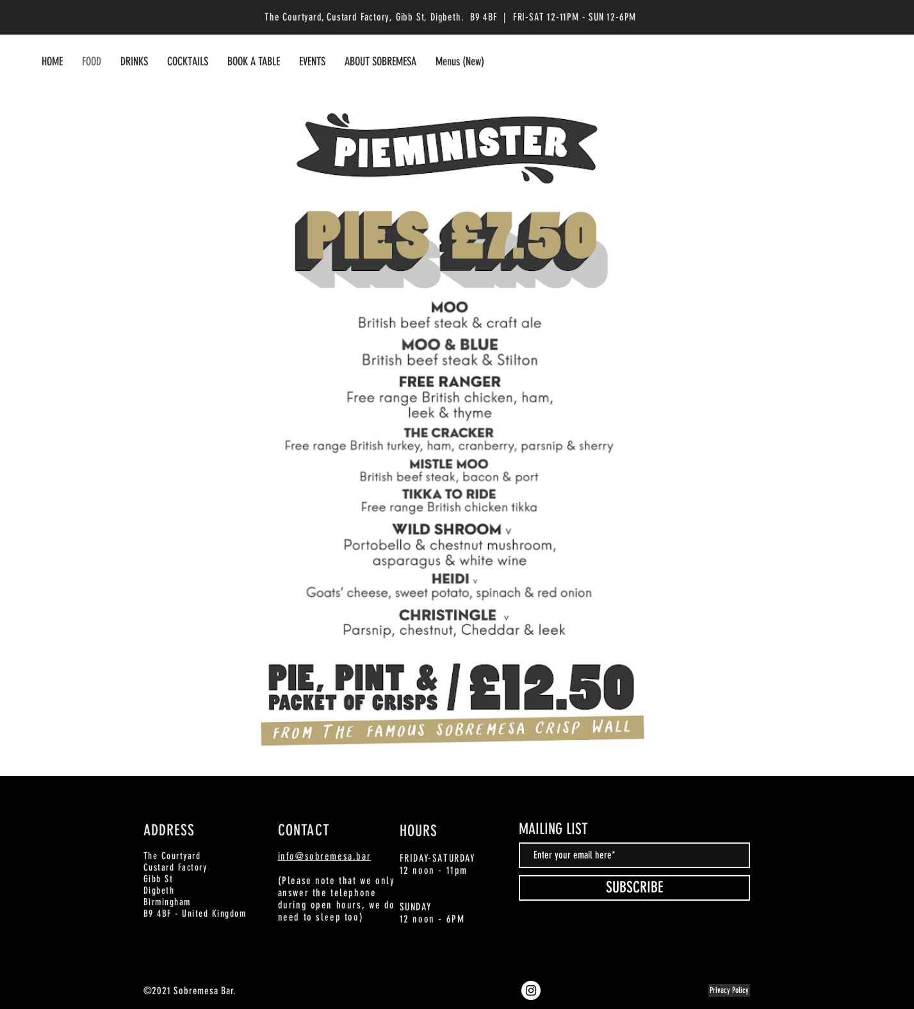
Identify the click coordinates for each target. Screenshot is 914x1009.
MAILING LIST (553, 829)
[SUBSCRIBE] (634, 888)
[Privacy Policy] (729, 990)
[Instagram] (531, 990)
